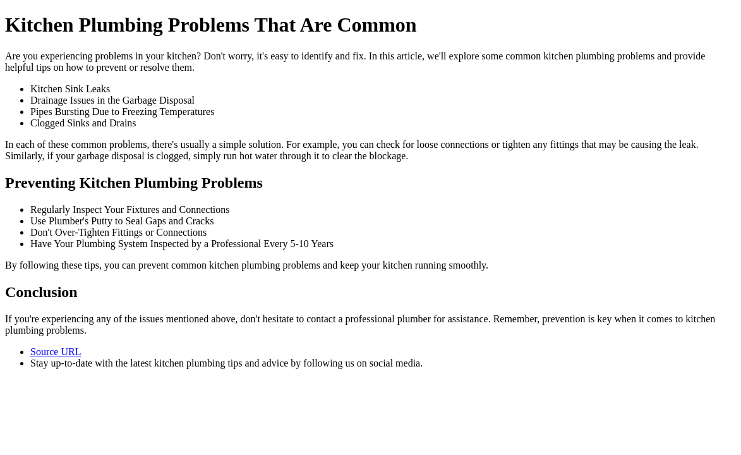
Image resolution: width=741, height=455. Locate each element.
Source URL (55, 351)
